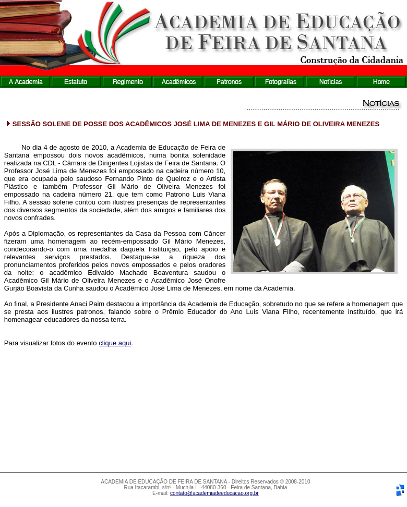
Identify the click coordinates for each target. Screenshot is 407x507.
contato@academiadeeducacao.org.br (214, 493)
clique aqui (115, 343)
